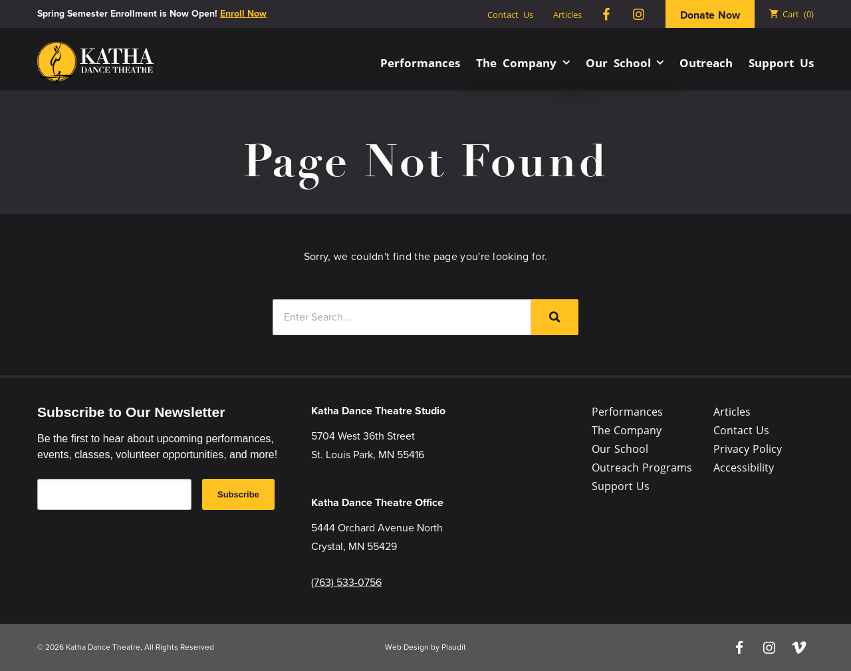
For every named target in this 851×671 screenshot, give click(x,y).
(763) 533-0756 (346, 582)
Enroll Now (243, 14)
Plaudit (453, 647)
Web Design (407, 647)
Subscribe (238, 494)
